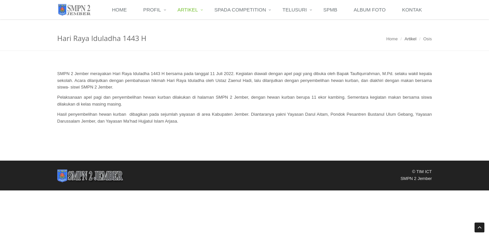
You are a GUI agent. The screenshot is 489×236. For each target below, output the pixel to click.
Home (119, 9)
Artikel (187, 9)
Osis (427, 38)
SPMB (330, 9)
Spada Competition (240, 9)
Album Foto (369, 9)
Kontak (412, 9)
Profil (152, 9)
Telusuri (294, 9)
